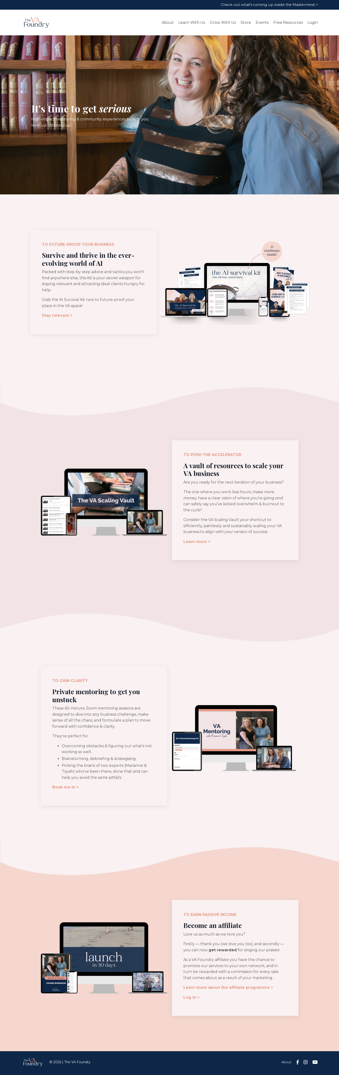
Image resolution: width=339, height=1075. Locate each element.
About (168, 22)
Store (246, 22)
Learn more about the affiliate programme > (228, 989)
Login (312, 22)
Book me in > (65, 788)
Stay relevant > (57, 316)
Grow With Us (223, 22)
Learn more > (197, 542)
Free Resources (288, 22)
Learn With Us (191, 22)
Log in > (192, 999)
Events (262, 22)
